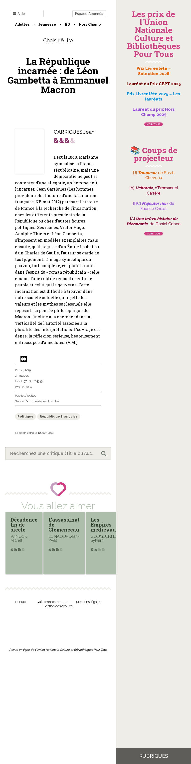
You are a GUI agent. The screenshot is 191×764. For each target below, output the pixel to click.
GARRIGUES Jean (74, 132)
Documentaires (36, 401)
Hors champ (90, 24)
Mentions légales (88, 602)
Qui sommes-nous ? (51, 602)
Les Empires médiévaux (105, 524)
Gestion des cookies (58, 606)
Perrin (19, 370)
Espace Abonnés (89, 14)
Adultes (22, 24)
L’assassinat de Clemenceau (64, 524)
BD (67, 24)
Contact (21, 602)
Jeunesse (47, 24)
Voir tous (153, 124)
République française (59, 416)
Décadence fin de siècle (23, 524)
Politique (25, 416)
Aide (19, 14)
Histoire (53, 401)
